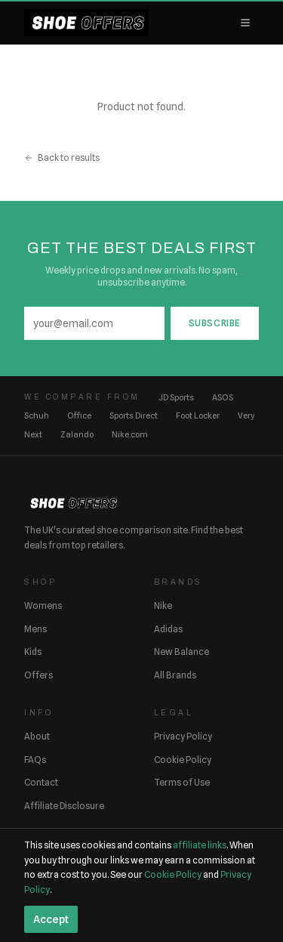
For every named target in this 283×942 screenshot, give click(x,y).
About (37, 736)
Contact (41, 782)
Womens (43, 605)
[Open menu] (245, 22)
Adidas (168, 629)
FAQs (35, 759)
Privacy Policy (183, 736)
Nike (163, 605)
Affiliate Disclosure (64, 805)
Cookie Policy (182, 759)
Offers (38, 675)
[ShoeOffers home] (86, 22)
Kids (33, 651)
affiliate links (199, 845)
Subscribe (215, 323)
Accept (51, 919)
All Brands (175, 675)
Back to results (62, 157)
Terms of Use (182, 782)
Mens (35, 629)
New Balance (181, 651)
